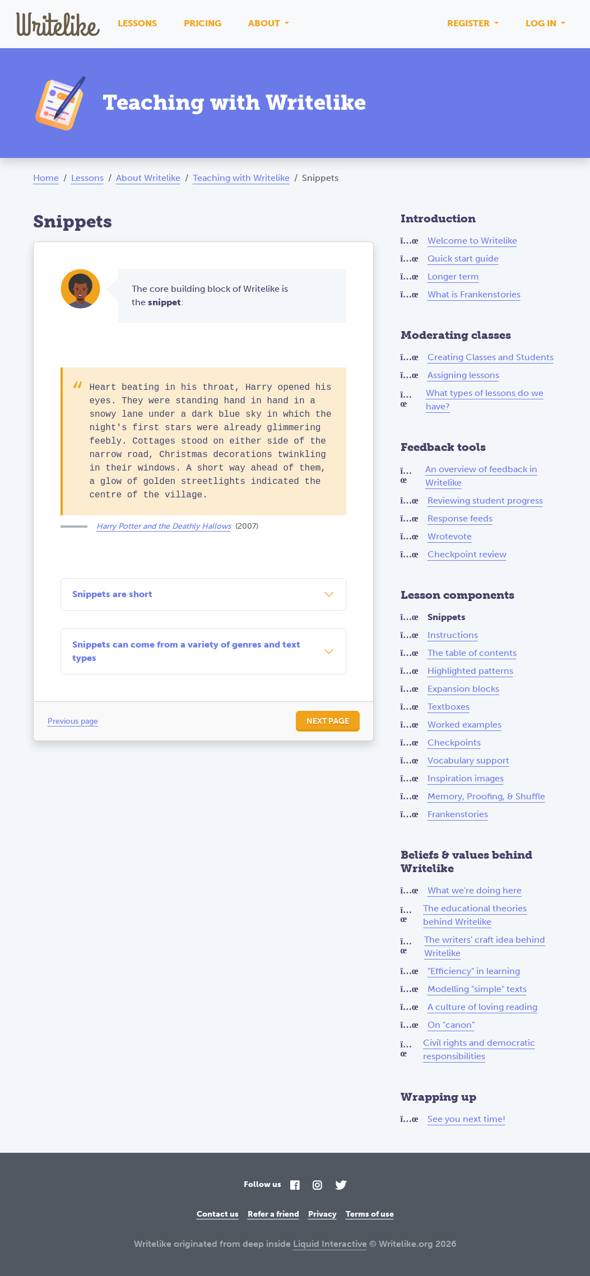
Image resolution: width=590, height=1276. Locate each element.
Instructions (453, 635)
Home (46, 178)
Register (469, 23)
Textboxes (449, 706)
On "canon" (451, 1024)
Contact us (218, 1214)
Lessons (137, 23)
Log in (542, 23)
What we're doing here (475, 890)
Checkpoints (454, 742)
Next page (327, 721)
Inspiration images (466, 778)
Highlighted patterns (470, 670)
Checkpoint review (467, 554)
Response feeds (460, 518)
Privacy (322, 1214)
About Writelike (148, 178)
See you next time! (466, 1119)
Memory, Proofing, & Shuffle (486, 796)
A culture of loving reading (482, 1007)
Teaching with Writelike (241, 178)
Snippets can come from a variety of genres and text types (186, 651)
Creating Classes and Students (491, 357)
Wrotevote (450, 536)
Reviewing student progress (485, 500)
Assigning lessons (463, 375)
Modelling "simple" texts (477, 989)
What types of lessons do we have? (484, 400)
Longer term (453, 276)
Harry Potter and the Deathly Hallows (163, 526)
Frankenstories (458, 814)
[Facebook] (294, 1186)
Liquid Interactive (330, 1243)
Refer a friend (273, 1214)
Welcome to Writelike (472, 240)
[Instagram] (317, 1186)
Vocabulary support (468, 760)
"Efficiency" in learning (474, 971)
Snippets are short (112, 594)
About (265, 23)
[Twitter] (340, 1186)
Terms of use (370, 1214)
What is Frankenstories (474, 294)
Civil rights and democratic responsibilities (479, 1049)
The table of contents (472, 653)
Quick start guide (463, 258)
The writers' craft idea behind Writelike (484, 946)
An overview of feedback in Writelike (481, 476)
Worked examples (464, 724)
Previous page (73, 721)
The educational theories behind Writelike (475, 915)
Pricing (202, 23)
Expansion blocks (463, 688)
